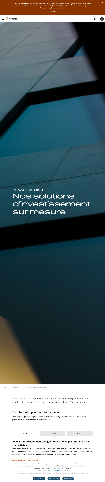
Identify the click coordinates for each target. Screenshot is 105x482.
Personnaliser (54, 478)
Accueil (5, 387)
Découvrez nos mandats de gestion (25, 460)
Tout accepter (39, 478)
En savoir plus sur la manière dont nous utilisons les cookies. (52, 470)
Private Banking (15, 387)
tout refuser (68, 478)
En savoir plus (52, 11)
